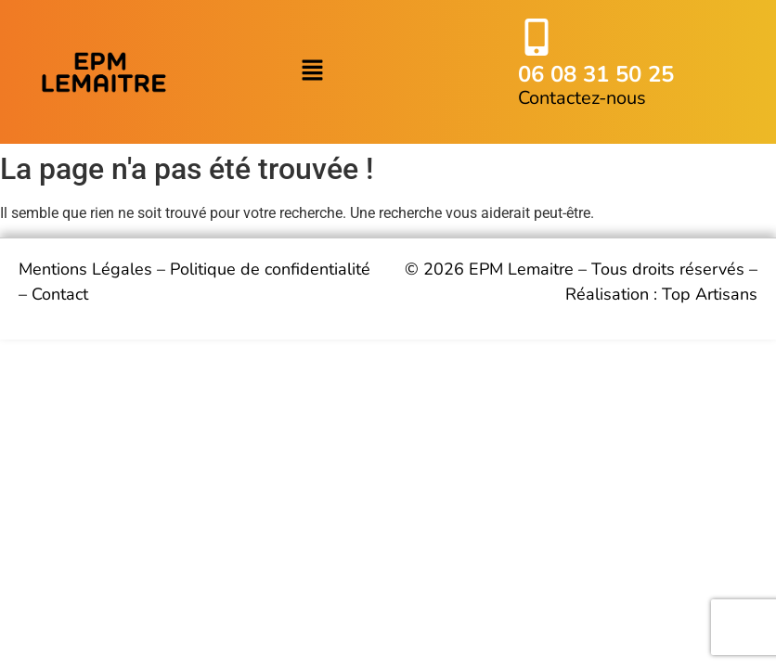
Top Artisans (709, 294)
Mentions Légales (85, 269)
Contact (60, 294)
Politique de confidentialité (270, 269)
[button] (311, 72)
